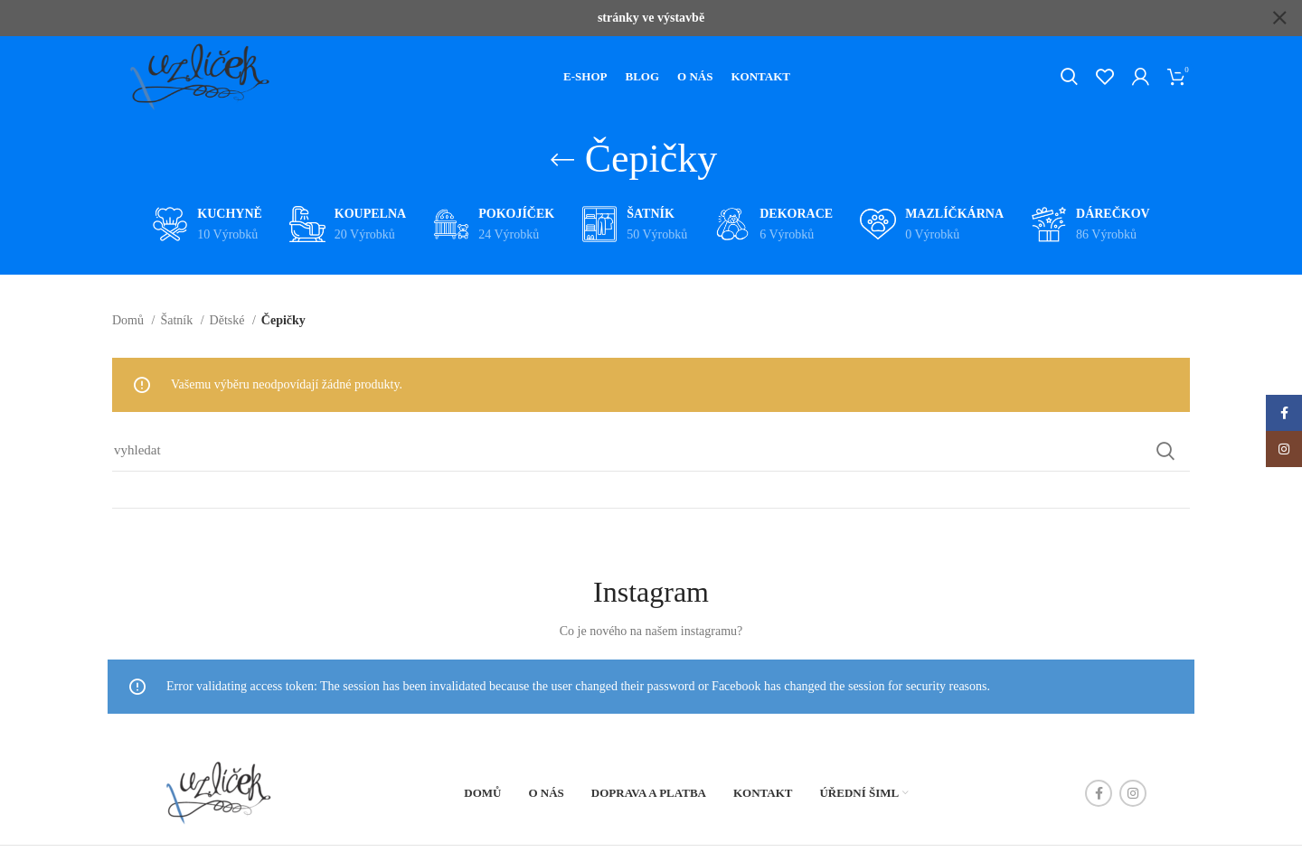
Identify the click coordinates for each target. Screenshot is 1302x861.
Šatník (177, 316)
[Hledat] (1069, 73)
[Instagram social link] (1132, 788)
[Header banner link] (624, 18)
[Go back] (562, 155)
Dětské (229, 316)
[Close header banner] (1279, 18)
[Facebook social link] (1098, 788)
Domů (129, 316)
